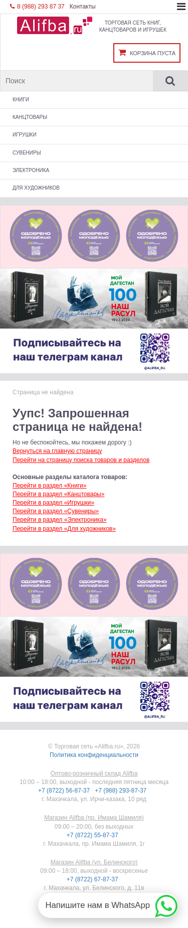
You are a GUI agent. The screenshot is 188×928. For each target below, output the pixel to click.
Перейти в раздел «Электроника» (60, 519)
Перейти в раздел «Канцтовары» (58, 494)
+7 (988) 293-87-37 (121, 790)
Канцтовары (30, 117)
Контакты (83, 6)
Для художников (36, 188)
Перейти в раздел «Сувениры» (56, 511)
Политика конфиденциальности (94, 754)
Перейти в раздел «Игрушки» (53, 502)
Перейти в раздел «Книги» (49, 485)
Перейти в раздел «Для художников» (64, 528)
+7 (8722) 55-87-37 (93, 835)
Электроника (31, 170)
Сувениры (27, 153)
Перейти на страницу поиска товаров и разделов (81, 459)
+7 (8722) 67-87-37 (93, 879)
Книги (21, 99)
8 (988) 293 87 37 (37, 6)
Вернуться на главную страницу (57, 450)
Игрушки (25, 134)
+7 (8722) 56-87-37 (64, 790)
